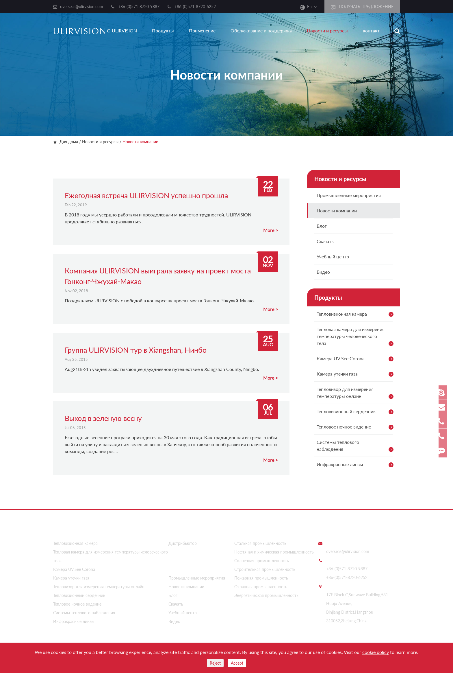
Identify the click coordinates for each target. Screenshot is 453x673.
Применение (202, 30)
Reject (215, 663)
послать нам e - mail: (345, 541)
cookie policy (375, 652)
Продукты (163, 30)
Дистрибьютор (182, 541)
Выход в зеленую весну (103, 418)
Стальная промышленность (260, 541)
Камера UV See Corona (356, 358)
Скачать (325, 241)
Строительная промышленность (264, 567)
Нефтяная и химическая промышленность (274, 550)
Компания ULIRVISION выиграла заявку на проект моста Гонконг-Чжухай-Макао (158, 276)
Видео (323, 272)
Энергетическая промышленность (266, 593)
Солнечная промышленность (261, 558)
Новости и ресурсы (327, 30)
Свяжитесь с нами (339, 528)
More (268, 230)
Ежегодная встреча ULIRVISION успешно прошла (146, 195)
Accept (237, 663)
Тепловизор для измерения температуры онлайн (356, 393)
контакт (371, 30)
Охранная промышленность (260, 584)
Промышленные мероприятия (349, 195)
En (309, 6)
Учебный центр (333, 256)
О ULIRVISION (122, 30)
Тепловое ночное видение (356, 427)
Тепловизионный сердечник (356, 411)
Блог (322, 226)
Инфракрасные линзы (356, 464)
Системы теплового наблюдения (356, 446)
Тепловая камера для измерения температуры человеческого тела (356, 337)
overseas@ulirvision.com (81, 6)
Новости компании (140, 141)
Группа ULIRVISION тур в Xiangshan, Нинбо (136, 349)
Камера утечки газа (356, 374)
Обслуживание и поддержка (261, 30)
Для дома (69, 141)
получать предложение (362, 7)
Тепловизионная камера (356, 314)
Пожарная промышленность (261, 576)
